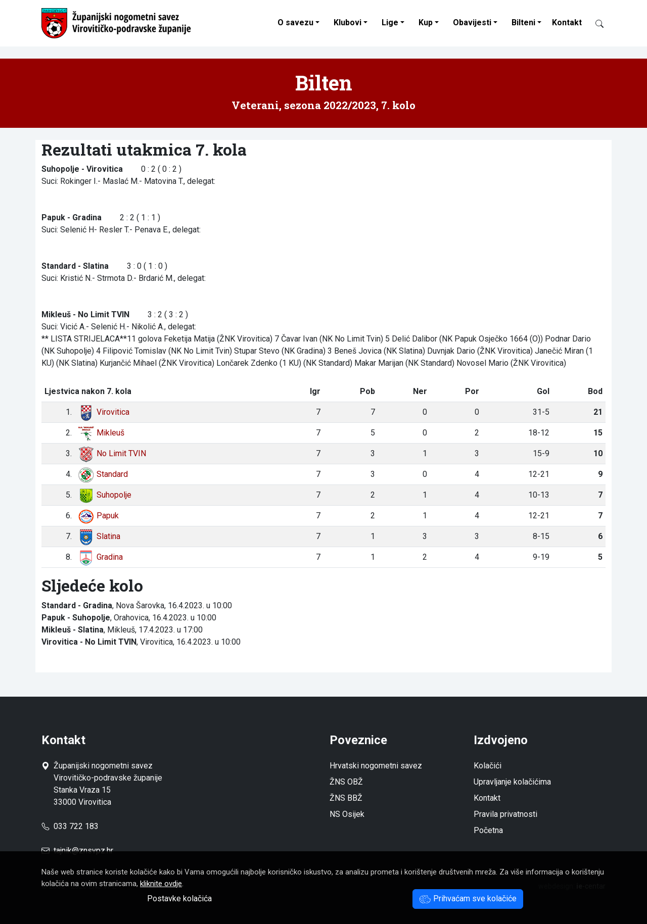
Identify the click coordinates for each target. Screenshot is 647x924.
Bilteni (523, 22)
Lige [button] (390, 22)
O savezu (295, 22)
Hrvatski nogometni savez (376, 765)
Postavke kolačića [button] (179, 898)
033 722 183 (70, 826)
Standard (103, 474)
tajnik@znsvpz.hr (83, 850)
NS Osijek (347, 814)
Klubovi (347, 22)
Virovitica (103, 412)
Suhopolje (104, 495)
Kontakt (567, 22)
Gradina (100, 557)
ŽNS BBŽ (346, 798)
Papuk (98, 515)
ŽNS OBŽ (346, 782)
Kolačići (487, 765)
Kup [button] (426, 22)
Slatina (99, 536)
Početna (488, 830)
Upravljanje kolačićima (512, 782)
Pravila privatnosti (505, 814)
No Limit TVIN (112, 453)
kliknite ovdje (161, 883)
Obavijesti (472, 22)
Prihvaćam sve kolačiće (468, 898)
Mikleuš (101, 432)
